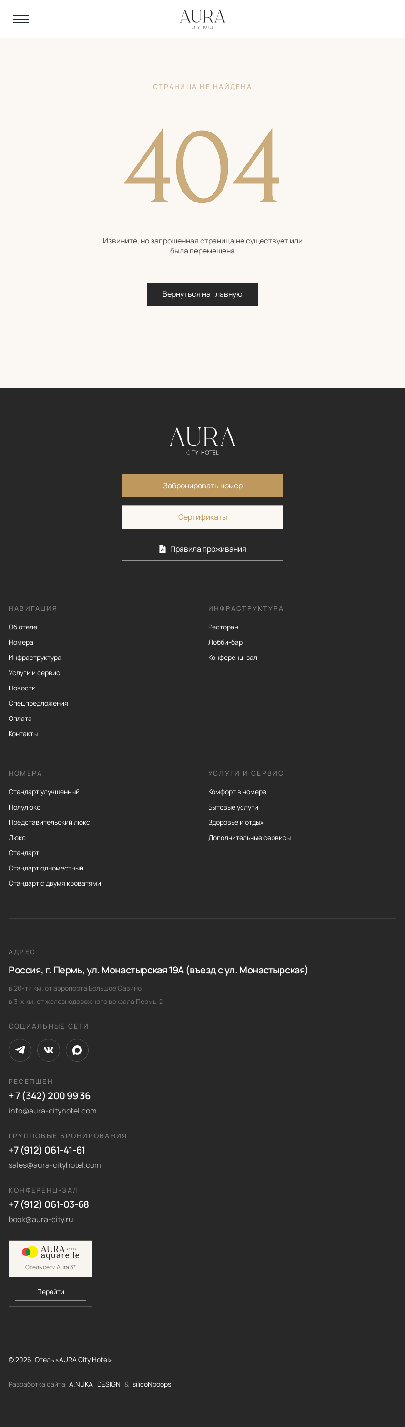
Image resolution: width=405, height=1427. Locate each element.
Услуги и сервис (34, 672)
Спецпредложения (38, 703)
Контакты (23, 733)
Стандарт (24, 852)
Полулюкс (24, 806)
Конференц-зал (232, 657)
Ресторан (223, 626)
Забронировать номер (203, 485)
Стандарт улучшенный (44, 791)
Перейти (50, 1291)
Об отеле (23, 626)
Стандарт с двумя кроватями (55, 883)
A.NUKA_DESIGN (95, 1383)
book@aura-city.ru (41, 1219)
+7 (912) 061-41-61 (47, 1150)
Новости (22, 687)
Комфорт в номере (237, 791)
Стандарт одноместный (46, 867)
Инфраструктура (35, 657)
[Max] (77, 1050)
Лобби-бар (225, 642)
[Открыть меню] (20, 19)
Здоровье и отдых (235, 822)
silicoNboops (151, 1383)
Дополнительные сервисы (249, 837)
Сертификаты (202, 517)
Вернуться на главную (202, 294)
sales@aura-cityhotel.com (55, 1165)
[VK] (48, 1050)
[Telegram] (20, 1050)
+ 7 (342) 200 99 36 (49, 1096)
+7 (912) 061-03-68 (49, 1204)
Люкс (17, 837)
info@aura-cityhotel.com (53, 1110)
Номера (21, 642)
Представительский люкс (49, 822)
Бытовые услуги (233, 806)
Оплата (20, 718)
